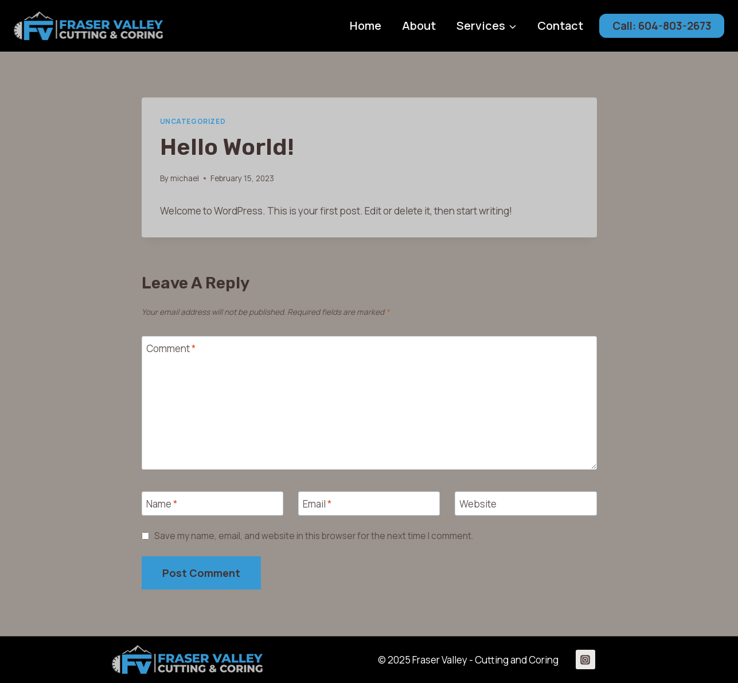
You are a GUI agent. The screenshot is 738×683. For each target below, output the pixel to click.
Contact (560, 25)
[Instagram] (585, 659)
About (419, 25)
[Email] (369, 503)
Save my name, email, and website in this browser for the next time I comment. (313, 536)
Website (478, 504)
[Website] (526, 503)
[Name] (213, 503)
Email (317, 504)
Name (161, 504)
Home (365, 25)
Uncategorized (193, 121)
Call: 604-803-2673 (662, 25)
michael (184, 178)
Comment (171, 348)
